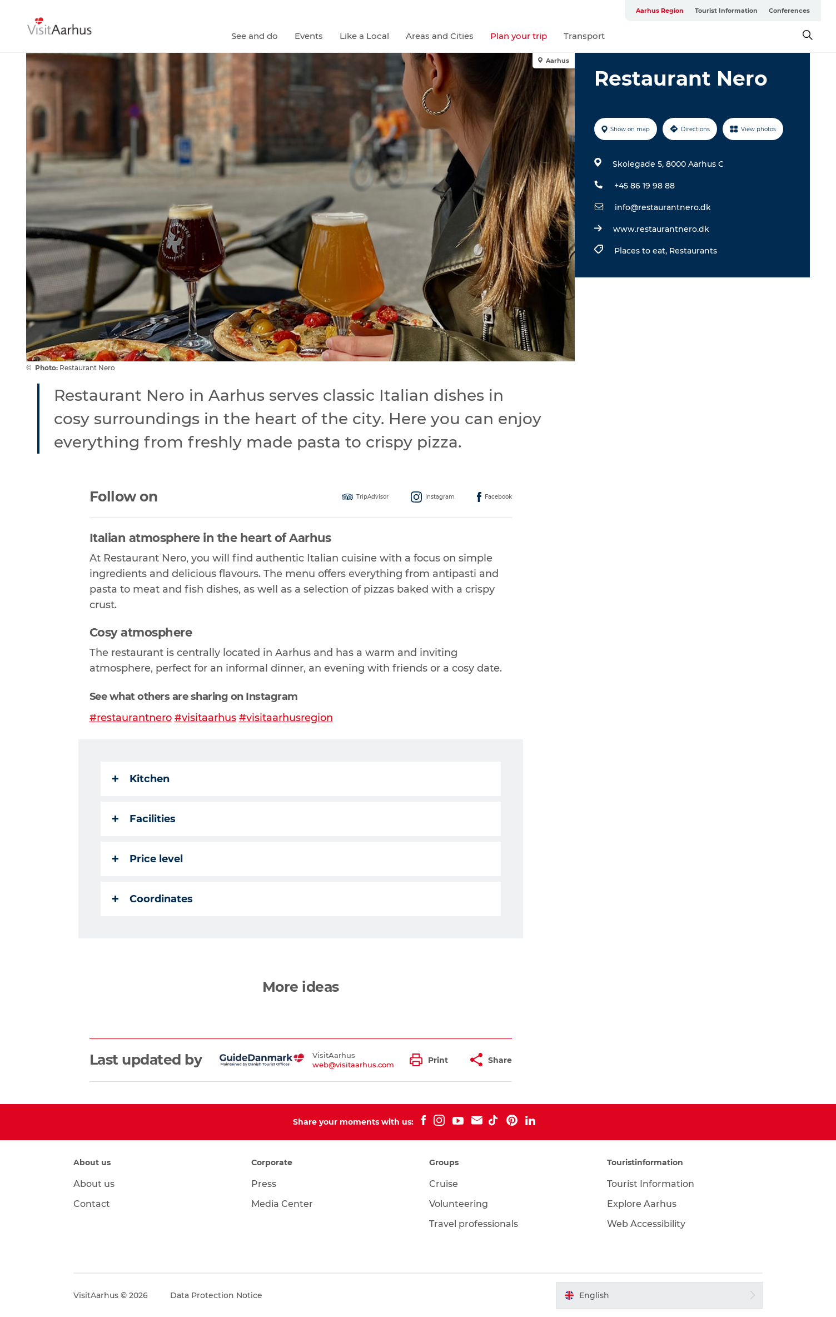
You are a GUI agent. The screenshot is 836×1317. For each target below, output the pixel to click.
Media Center (282, 1204)
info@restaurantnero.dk (663, 207)
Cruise (443, 1184)
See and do (254, 36)
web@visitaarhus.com (353, 1064)
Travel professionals (473, 1224)
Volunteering (458, 1204)
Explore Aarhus (641, 1204)
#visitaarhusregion (286, 718)
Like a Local (364, 36)
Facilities (144, 819)
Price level (147, 859)
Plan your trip (518, 36)
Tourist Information (726, 10)
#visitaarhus (205, 718)
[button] (432, 1059)
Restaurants (693, 251)
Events (309, 36)
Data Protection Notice (216, 1295)
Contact (91, 1204)
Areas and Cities (440, 36)
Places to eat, (641, 251)
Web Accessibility (646, 1224)
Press (263, 1184)
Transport (584, 36)
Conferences (789, 10)
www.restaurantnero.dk (661, 229)
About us (94, 1184)
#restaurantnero (130, 718)
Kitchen (141, 779)
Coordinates (152, 899)
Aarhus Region (660, 10)
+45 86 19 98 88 (644, 186)
